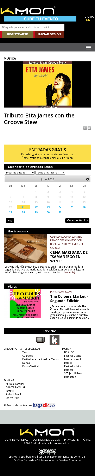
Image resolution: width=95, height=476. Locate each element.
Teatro (26, 352)
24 (59, 207)
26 (84, 207)
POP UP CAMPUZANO (61, 292)
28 (23, 212)
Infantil (10, 391)
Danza (26, 363)
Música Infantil (72, 359)
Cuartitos (27, 356)
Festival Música (73, 356)
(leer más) (69, 272)
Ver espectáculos (77, 220)
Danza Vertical (30, 366)
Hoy (9, 220)
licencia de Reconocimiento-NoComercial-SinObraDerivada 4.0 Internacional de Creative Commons (50, 458)
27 (10, 212)
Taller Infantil (13, 394)
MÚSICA (66, 348)
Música (68, 363)
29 (36, 212)
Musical (68, 370)
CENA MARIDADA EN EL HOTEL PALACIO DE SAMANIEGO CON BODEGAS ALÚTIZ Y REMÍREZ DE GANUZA (66, 242)
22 (36, 207)
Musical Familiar (15, 384)
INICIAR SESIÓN (49, 34)
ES (88, 20)
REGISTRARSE (17, 34)
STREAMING (10, 348)
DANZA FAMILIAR (16, 387)
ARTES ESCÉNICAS (30, 348)
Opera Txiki (12, 398)
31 (59, 212)
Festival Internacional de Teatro (40, 359)
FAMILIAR (9, 380)
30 (48, 212)
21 (23, 207)
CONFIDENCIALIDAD (16, 439)
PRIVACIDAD (71, 439)
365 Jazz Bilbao (73, 373)
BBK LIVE (69, 352)
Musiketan (70, 377)
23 (48, 207)
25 (71, 207)
